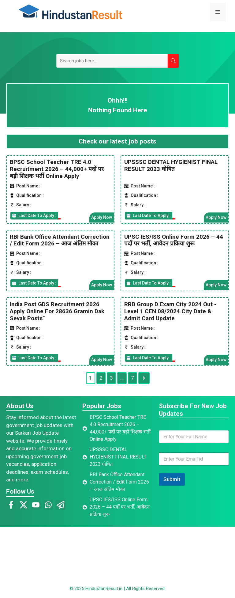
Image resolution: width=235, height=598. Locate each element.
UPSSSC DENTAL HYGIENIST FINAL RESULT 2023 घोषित (171, 165)
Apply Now (101, 217)
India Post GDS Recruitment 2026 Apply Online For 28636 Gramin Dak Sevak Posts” (57, 311)
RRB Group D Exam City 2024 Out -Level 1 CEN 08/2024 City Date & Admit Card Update (170, 311)
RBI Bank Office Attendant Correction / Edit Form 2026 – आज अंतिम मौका (60, 240)
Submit (171, 479)
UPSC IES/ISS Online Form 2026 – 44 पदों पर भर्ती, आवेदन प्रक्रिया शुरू (173, 240)
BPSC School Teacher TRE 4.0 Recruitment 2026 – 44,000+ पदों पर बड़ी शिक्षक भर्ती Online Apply (57, 168)
